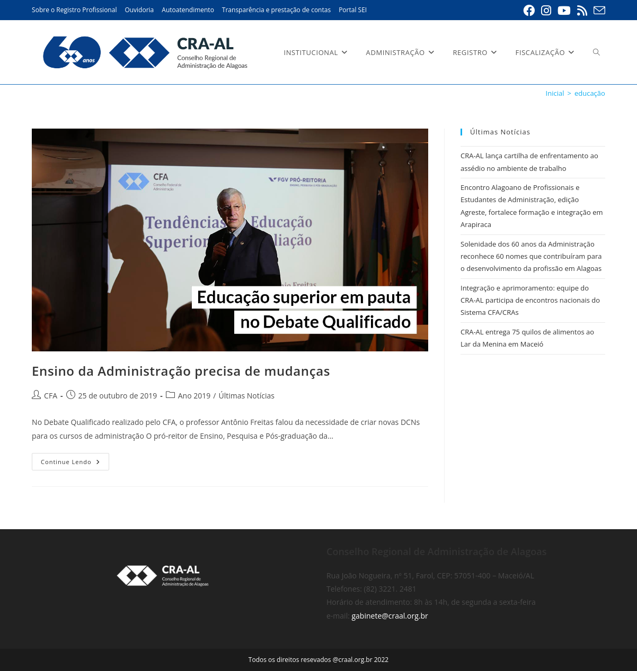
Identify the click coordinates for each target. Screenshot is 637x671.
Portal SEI (353, 9)
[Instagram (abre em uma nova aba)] (546, 10)
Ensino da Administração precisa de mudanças (181, 370)
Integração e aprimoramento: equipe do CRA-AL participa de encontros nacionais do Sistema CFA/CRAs (530, 300)
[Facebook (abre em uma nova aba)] (529, 10)
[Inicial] (555, 93)
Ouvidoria (139, 9)
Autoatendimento (188, 9)
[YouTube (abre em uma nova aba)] (564, 10)
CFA (50, 396)
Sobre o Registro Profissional (74, 9)
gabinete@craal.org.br (389, 616)
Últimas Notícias (246, 396)
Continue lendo (75, 463)
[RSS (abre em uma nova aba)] (582, 10)
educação (589, 93)
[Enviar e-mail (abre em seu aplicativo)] (597, 10)
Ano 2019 (194, 396)
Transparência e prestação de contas (276, 9)
